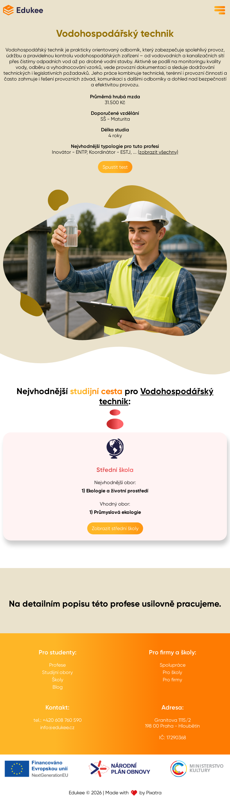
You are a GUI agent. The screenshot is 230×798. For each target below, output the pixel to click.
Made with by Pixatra (133, 792)
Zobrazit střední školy (115, 528)
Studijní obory (57, 672)
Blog (58, 687)
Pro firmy (172, 680)
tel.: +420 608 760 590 (57, 720)
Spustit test (115, 167)
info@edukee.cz (57, 727)
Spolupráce (172, 665)
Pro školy (172, 672)
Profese (57, 665)
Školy (57, 680)
